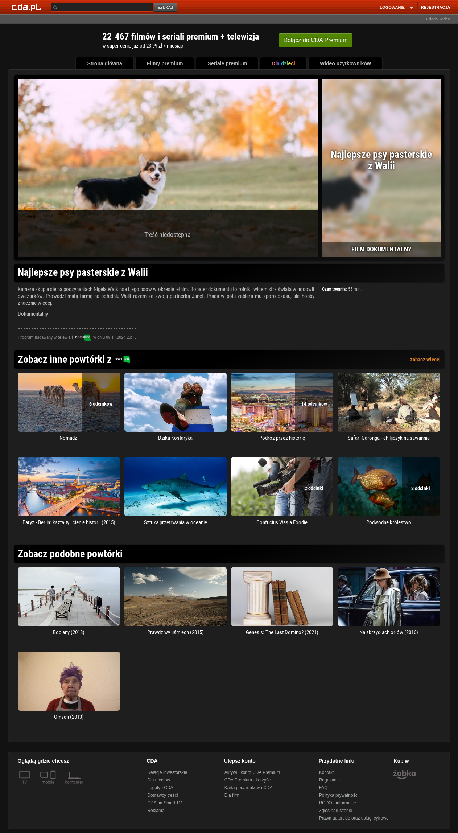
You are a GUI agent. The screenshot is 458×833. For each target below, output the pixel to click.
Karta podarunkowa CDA (248, 787)
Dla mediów (158, 780)
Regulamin (329, 780)
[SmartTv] (53, 786)
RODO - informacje (337, 802)
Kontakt (326, 772)
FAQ (323, 787)
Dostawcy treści (162, 795)
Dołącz (316, 40)
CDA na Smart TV (164, 802)
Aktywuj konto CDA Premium (252, 772)
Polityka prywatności (339, 795)
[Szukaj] (102, 7)
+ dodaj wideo (437, 19)
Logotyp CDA (160, 787)
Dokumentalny (33, 314)
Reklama (155, 810)
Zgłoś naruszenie (335, 810)
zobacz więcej (425, 359)
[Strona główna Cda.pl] (27, 7)
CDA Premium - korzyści (248, 780)
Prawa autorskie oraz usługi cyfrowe (354, 818)
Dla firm (231, 795)
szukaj (166, 7)
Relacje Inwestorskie (167, 772)
